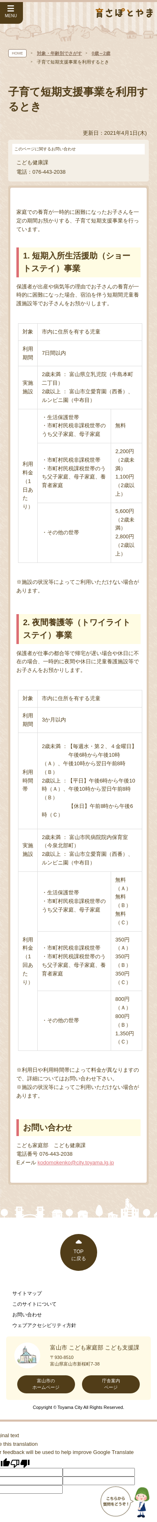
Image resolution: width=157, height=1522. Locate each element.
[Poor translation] (20, 1463)
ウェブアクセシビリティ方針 (44, 1325)
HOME (17, 53)
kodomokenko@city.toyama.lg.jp (76, 1162)
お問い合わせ (27, 1315)
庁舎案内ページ (111, 1384)
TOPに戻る (78, 1255)
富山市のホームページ (45, 1384)
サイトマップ (27, 1293)
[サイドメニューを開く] (11, 13)
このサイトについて (34, 1304)
